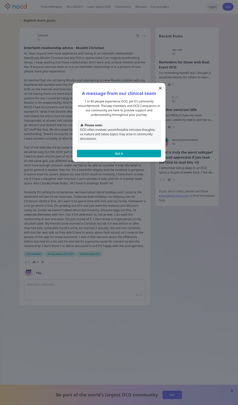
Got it (119, 153)
